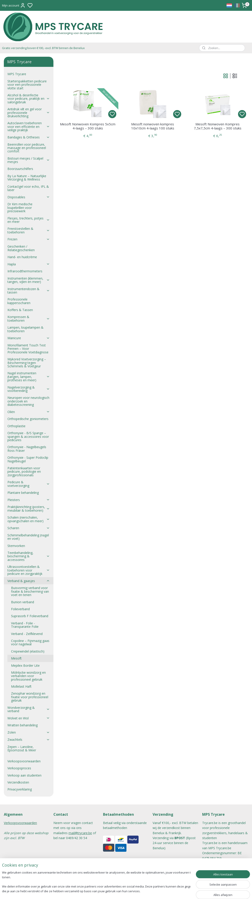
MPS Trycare (16, 74)
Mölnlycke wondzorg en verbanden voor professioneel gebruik (28, 676)
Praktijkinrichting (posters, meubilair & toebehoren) (28, 508)
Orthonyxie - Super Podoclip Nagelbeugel (27, 459)
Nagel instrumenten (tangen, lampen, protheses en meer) (28, 376)
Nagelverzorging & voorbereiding (28, 389)
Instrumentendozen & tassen (28, 290)
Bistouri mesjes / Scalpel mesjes (28, 160)
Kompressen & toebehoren (28, 318)
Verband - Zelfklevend (27, 634)
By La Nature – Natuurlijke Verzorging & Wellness (26, 177)
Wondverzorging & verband (28, 709)
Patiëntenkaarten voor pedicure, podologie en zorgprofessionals (24, 471)
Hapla (28, 264)
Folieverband (20, 609)
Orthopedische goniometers (27, 419)
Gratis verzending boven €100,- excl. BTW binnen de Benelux (43, 48)
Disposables (28, 197)
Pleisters (28, 500)
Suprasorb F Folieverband (29, 616)
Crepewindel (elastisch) (27, 651)
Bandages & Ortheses (28, 137)
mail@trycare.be (80, 833)
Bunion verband (22, 602)
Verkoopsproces (19, 768)
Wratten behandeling (22, 725)
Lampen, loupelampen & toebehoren (25, 329)
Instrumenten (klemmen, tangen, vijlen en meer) (28, 280)
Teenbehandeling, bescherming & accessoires (28, 556)
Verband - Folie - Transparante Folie (25, 625)
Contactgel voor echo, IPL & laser (28, 188)
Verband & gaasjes (28, 581)
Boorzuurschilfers (20, 169)
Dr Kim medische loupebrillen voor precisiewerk (19, 207)
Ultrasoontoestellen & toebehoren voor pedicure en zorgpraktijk (28, 570)
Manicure (28, 338)
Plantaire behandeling (23, 492)
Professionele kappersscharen (18, 301)
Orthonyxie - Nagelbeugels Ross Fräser (26, 448)
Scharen (28, 528)
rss (148, 890)
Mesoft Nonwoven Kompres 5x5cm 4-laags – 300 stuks (87, 126)
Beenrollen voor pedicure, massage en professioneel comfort (26, 148)
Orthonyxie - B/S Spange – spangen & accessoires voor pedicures (28, 436)
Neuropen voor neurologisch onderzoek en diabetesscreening (28, 401)
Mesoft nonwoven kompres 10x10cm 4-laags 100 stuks (152, 126)
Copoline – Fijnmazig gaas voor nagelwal (30, 642)
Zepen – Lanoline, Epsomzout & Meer (21, 748)
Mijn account (13, 5)
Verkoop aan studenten (24, 775)
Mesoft (16, 658)
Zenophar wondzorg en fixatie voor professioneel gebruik (29, 696)
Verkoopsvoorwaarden (24, 761)
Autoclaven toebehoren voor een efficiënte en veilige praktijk (28, 126)
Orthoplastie (16, 426)
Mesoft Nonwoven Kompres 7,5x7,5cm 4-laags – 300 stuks (217, 126)
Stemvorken (16, 546)
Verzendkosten (18, 782)
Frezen (28, 239)
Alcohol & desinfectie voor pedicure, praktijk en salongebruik (28, 98)
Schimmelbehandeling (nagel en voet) (28, 537)
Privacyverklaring (19, 789)
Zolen (28, 732)
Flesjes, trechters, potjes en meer (28, 220)
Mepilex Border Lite (25, 665)
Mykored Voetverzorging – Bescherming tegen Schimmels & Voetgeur (26, 362)
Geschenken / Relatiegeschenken (21, 248)
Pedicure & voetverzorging (28, 484)
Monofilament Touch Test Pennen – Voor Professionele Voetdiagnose (27, 348)
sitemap (139, 890)
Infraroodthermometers (24, 271)
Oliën (28, 412)
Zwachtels (28, 739)
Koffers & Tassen (20, 310)
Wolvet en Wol (28, 718)
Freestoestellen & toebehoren (28, 230)
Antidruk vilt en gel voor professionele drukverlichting (28, 112)
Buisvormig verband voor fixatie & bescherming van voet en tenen (30, 591)
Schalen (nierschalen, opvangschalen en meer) (28, 519)
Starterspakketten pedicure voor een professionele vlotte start (27, 84)
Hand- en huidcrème (22, 257)
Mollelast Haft (21, 686)
